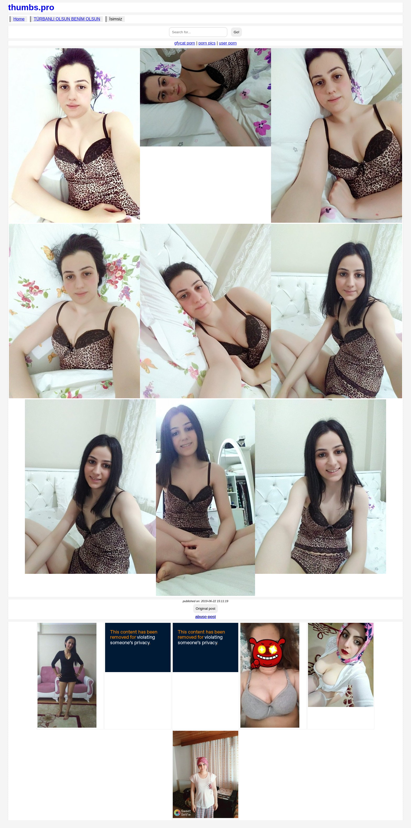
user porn (228, 43)
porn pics (206, 43)
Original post (205, 609)
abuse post (205, 616)
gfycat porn (184, 43)
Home (19, 19)
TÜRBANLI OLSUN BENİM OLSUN (67, 19)
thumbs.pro (31, 7)
